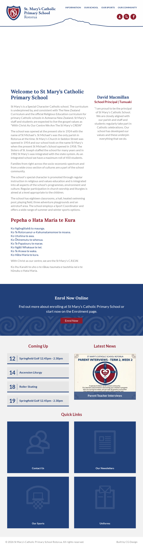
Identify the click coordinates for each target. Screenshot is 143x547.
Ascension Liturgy (30, 372)
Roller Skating (28, 386)
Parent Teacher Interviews (105, 395)
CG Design (131, 541)
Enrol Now (71, 320)
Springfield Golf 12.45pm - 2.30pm (41, 358)
